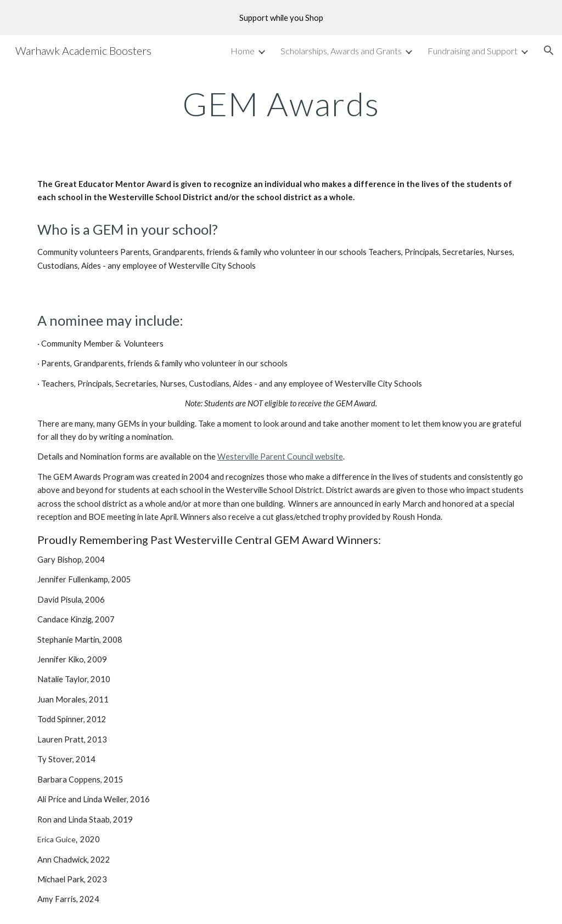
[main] (281, 103)
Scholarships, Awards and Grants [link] (341, 51)
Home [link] (243, 51)
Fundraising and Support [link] (473, 51)
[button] (549, 50)
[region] (281, 17)
